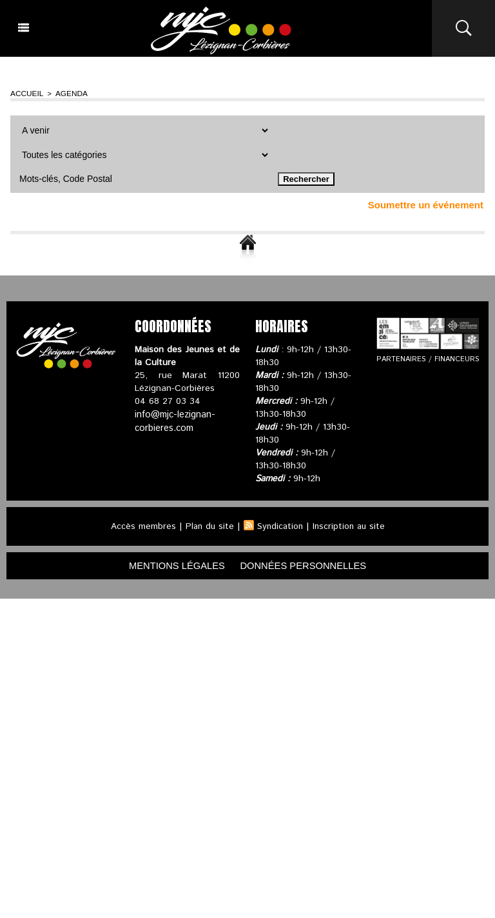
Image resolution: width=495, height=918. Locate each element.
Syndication (280, 525)
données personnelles (309, 564)
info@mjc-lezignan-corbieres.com (174, 419)
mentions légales (170, 564)
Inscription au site (350, 525)
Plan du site (207, 525)
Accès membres (140, 525)
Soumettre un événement (425, 203)
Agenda (67, 93)
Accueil (25, 93)
